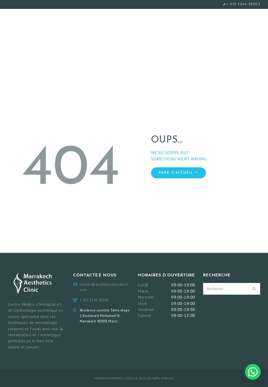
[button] (253, 372)
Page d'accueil (176, 172)
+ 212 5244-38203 (243, 4)
